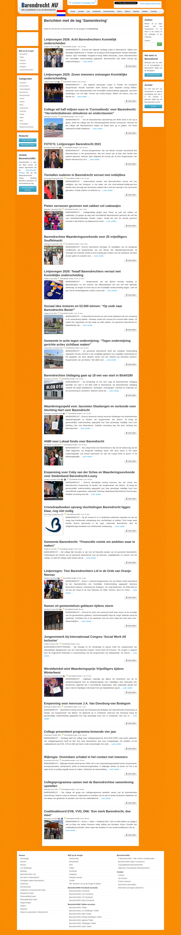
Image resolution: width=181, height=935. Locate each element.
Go (159, 44)
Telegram (22, 60)
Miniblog (23, 871)
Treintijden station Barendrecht (32, 881)
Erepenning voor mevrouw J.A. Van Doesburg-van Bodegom (87, 703)
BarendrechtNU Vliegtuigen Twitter (82, 923)
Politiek (21, 114)
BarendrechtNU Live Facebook (81, 894)
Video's (127, 11)
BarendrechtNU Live (28, 874)
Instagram (22, 67)
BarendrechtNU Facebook (79, 891)
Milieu (21, 105)
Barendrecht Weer (153, 75)
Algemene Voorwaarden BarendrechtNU (133, 868)
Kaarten (136, 11)
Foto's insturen (27, 140)
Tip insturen (122, 878)
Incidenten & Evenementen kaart (33, 890)
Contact (154, 11)
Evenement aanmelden (127, 885)
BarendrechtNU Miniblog (27, 189)
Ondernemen (23, 108)
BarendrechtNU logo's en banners (131, 862)
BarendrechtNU (24, 95)
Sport (21, 121)
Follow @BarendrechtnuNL (150, 4)
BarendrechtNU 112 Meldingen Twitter (84, 911)
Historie (22, 102)
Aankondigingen (24, 89)
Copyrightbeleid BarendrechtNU (130, 865)
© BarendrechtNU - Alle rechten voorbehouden (136, 858)
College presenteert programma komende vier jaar (80, 731)
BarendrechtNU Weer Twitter (80, 914)
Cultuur (21, 98)
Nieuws (23, 865)
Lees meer (131, 66)
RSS (71, 865)
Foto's (119, 11)
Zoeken (145, 11)
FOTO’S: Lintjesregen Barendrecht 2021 (72, 144)
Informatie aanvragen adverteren (131, 888)
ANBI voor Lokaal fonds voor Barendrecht (74, 441)
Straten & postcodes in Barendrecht (34, 912)
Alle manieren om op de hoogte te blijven (85, 884)
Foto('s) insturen (124, 881)
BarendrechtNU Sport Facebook (81, 900)
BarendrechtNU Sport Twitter (80, 926)
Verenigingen (23, 124)
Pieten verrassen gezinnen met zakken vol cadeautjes (82, 205)
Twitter (21, 57)
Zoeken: (147, 40)
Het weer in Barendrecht (29, 877)
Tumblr (72, 881)
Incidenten (97, 11)
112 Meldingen (26, 868)
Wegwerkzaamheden (26, 127)
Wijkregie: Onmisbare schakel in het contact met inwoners (86, 757)
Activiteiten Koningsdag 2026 (83, 3)
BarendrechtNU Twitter (78, 908)
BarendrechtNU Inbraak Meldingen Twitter (85, 917)
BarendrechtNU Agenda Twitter (81, 920)
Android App (74, 858)
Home (73, 11)
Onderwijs (22, 111)
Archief (153, 106)
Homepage (24, 858)
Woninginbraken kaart (28, 899)
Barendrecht (23, 92)
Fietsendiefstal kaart (28, 896)
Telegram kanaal (75, 877)
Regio (21, 117)
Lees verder (89, 62)
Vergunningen (25, 903)
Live (88, 11)
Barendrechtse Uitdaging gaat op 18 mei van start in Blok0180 (88, 375)
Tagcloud (23, 909)
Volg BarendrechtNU (26, 70)
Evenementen (108, 11)
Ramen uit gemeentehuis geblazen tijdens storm (78, 605)
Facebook (22, 63)
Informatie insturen (27, 145)
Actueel (81, 11)
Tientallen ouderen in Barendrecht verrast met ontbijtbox (84, 175)
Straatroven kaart (27, 893)
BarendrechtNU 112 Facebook (81, 897)
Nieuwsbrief (23, 54)
